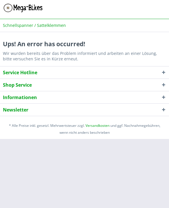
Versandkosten (97, 125)
